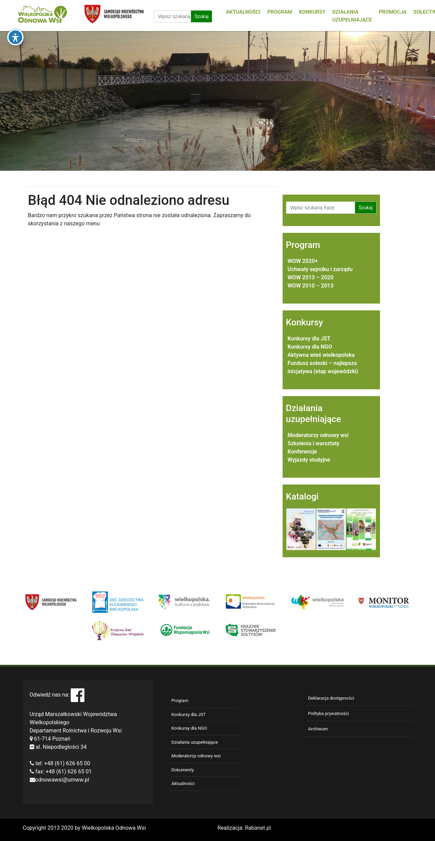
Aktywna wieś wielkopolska (321, 355)
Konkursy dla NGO (310, 347)
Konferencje (302, 451)
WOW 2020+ (303, 261)
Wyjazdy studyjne (309, 460)
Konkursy (312, 12)
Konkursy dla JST (309, 338)
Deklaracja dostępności (331, 698)
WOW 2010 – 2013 (311, 285)
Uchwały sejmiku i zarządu (320, 269)
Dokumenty (183, 769)
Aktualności (243, 12)
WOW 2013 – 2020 (311, 277)
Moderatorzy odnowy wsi (318, 435)
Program (279, 12)
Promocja (393, 12)
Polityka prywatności (328, 713)
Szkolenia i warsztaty (314, 443)
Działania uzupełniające (195, 742)
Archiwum (318, 728)
